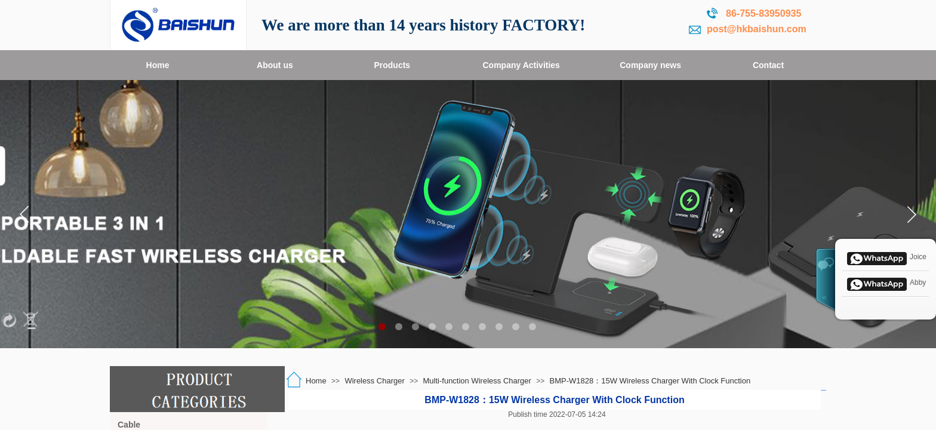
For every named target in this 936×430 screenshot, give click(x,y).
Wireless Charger (374, 380)
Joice (885, 257)
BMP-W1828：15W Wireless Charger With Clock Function (650, 380)
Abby (885, 283)
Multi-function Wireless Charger (477, 380)
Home (316, 380)
